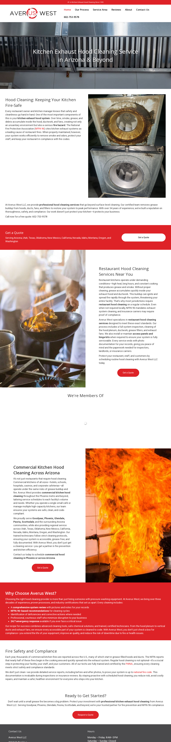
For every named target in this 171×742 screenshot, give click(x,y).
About (128, 9)
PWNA (129, 663)
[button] (85, 715)
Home (67, 9)
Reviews (116, 9)
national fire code (143, 672)
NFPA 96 (39, 128)
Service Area (100, 9)
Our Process (82, 9)
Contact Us (142, 9)
